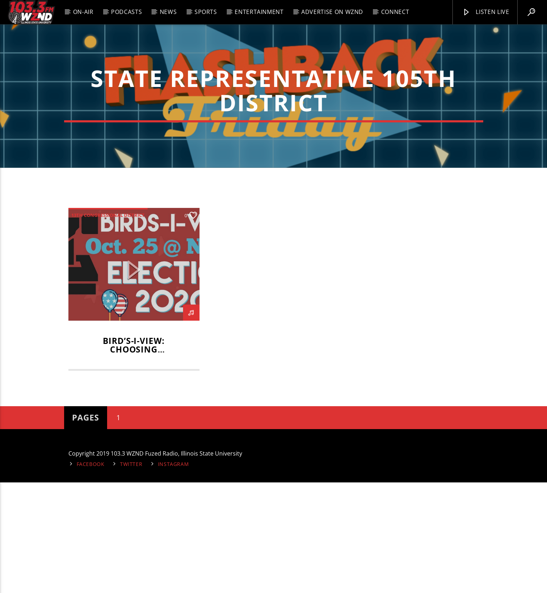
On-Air (83, 12)
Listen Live (485, 12)
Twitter (131, 575)
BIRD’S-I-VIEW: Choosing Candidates (134, 460)
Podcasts (126, 12)
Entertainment (259, 12)
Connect (395, 12)
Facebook (91, 575)
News (168, 12)
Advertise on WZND (332, 12)
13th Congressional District (108, 326)
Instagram (173, 575)
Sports (206, 12)
